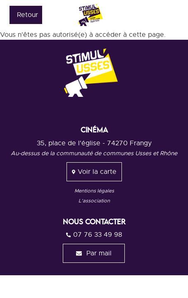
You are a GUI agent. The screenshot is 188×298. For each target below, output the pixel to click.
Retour (27, 15)
